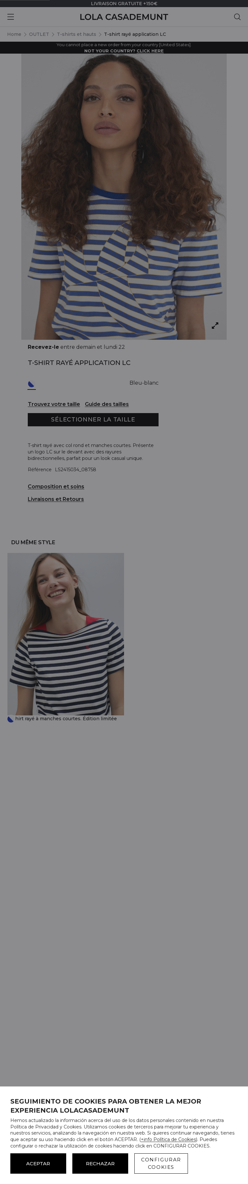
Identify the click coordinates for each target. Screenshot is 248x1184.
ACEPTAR (38, 1163)
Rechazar (100, 1163)
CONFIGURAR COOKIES (161, 1163)
